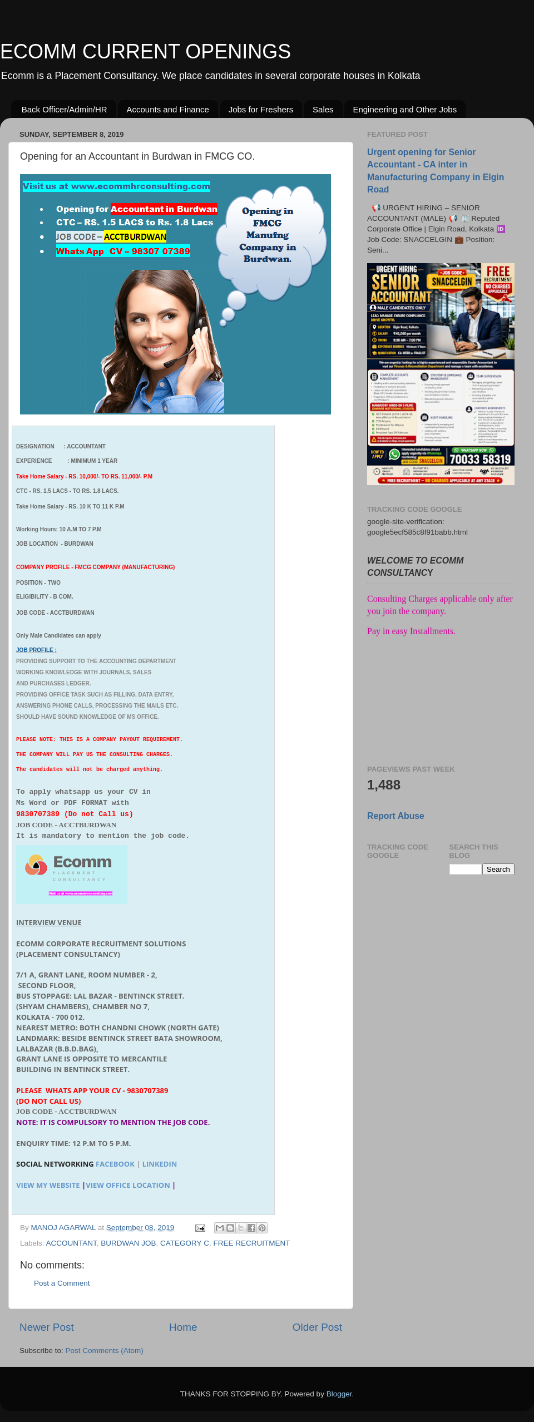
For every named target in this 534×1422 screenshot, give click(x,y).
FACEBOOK (115, 1164)
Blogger (339, 1394)
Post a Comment (62, 1283)
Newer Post (46, 1327)
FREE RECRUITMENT (251, 1243)
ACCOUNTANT (71, 1243)
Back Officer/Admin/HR (64, 109)
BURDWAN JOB (128, 1243)
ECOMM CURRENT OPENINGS (145, 51)
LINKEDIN (159, 1164)
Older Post (317, 1327)
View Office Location (128, 1185)
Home (183, 1327)
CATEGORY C (184, 1243)
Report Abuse (395, 816)
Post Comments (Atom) (105, 1350)
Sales (323, 109)
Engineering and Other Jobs (405, 109)
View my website (48, 1185)
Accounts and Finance (167, 109)
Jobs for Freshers (261, 109)
